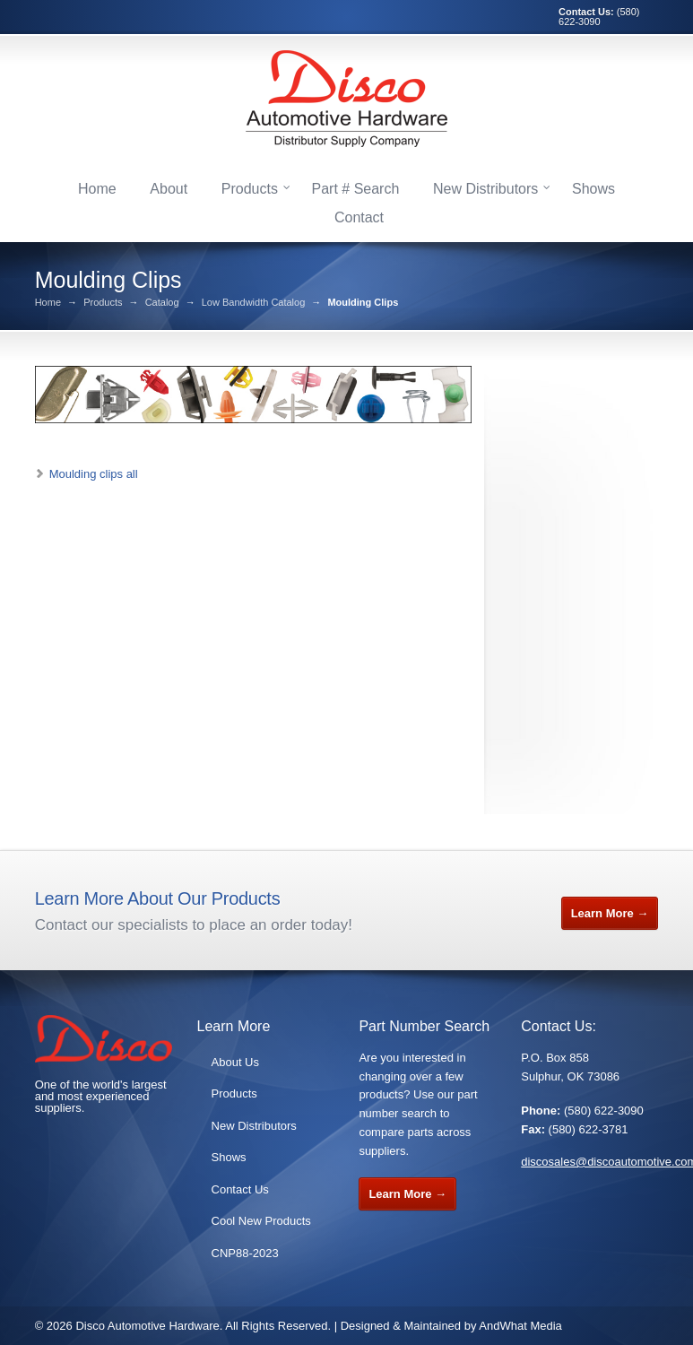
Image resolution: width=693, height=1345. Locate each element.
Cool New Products (261, 1221)
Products (249, 188)
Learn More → (610, 913)
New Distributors (485, 188)
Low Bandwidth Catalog (254, 303)
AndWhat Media (520, 1325)
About (168, 188)
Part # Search (356, 188)
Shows (593, 188)
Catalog (162, 303)
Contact (359, 217)
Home (97, 188)
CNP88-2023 (245, 1253)
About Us (235, 1062)
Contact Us (240, 1189)
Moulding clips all (93, 474)
